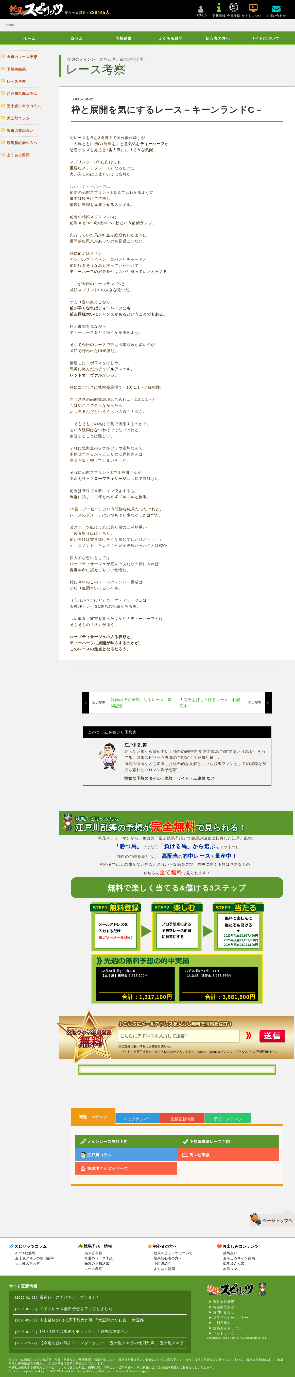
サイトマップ (223, 1333)
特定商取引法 (223, 1307)
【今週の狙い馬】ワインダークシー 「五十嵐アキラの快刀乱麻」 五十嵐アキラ (112, 1343)
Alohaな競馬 (25, 1253)
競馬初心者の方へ (168, 1258)
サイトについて (265, 38)
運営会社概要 (223, 1302)
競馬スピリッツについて (173, 1253)
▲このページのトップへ (271, 1218)
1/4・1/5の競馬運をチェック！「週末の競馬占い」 (86, 1331)
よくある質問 (170, 38)
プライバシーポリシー (231, 1317)
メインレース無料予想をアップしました (76, 1308)
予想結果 (123, 38)
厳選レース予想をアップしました (70, 1297)
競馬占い (230, 1253)
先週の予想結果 (96, 1263)
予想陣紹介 (162, 1263)
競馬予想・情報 (98, 1246)
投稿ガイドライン (227, 1328)
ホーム (29, 38)
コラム (77, 38)
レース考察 (93, 1269)
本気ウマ (230, 1269)
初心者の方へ (217, 38)
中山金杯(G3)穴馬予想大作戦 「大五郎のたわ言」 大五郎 (92, 1320)
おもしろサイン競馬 (239, 1258)
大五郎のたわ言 (27, 1263)
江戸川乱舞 (135, 745)
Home (10, 25)
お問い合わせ (223, 1312)
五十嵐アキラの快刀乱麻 (34, 1258)
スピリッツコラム (30, 1246)
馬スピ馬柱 (93, 1253)
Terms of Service (127, 1371)
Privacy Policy (97, 1371)
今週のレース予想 (98, 1258)
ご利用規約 (222, 1323)
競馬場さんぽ (234, 1263)
